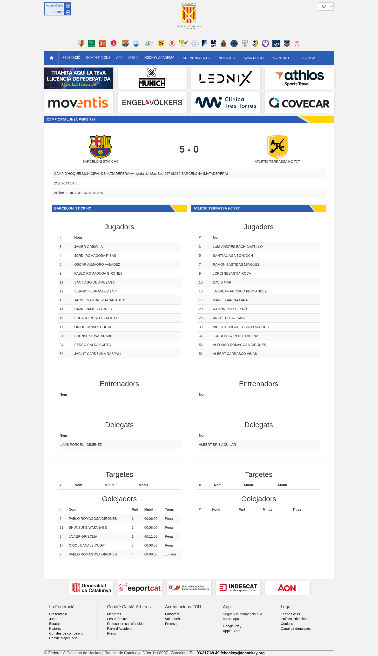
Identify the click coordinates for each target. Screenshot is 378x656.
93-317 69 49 (208, 653)
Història (55, 628)
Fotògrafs (172, 614)
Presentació (58, 614)
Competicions (98, 58)
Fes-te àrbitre (117, 619)
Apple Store (232, 631)
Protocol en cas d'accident (126, 624)
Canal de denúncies (296, 628)
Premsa (170, 624)
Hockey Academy (159, 58)
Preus (111, 633)
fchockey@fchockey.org (242, 653)
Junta (53, 619)
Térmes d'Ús (290, 614)
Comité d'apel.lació (63, 638)
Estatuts (55, 624)
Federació (71, 58)
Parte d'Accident (119, 628)
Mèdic (133, 58)
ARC (119, 58)
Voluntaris (172, 619)
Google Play (232, 626)
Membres (114, 614)
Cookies (287, 624)
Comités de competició (66, 633)
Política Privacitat (294, 619)
